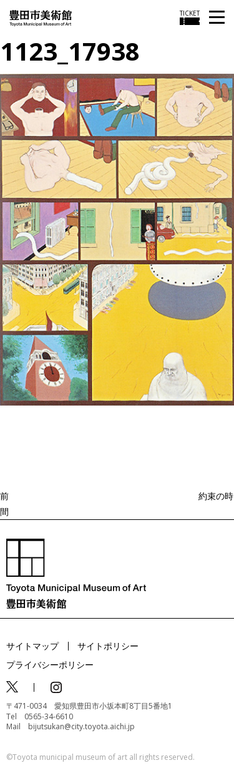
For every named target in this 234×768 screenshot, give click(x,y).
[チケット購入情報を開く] (190, 17)
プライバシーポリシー (50, 665)
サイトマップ (32, 646)
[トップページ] (40, 17)
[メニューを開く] (217, 18)
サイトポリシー (108, 646)
